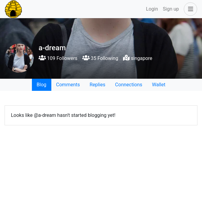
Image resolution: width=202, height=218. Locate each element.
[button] (189, 9)
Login (152, 9)
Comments (68, 85)
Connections (128, 85)
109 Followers (58, 58)
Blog (41, 85)
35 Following (100, 58)
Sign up (171, 9)
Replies (97, 85)
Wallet (158, 85)
